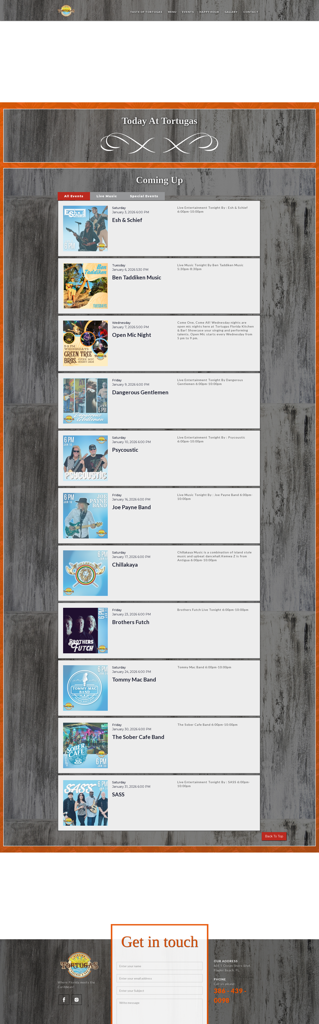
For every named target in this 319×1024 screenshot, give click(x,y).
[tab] (74, 196)
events (188, 11)
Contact (250, 11)
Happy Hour (209, 11)
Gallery (231, 11)
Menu (172, 11)
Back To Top (274, 836)
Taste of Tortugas (146, 11)
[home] (66, 10)
